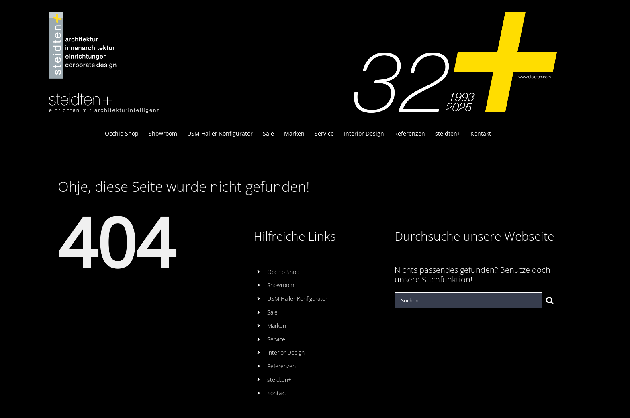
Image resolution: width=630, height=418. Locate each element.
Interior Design (286, 352)
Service (276, 339)
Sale (272, 312)
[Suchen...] (468, 300)
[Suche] (550, 300)
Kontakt (276, 393)
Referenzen (281, 366)
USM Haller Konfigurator (297, 298)
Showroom (280, 285)
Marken (276, 325)
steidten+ (279, 380)
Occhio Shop (283, 272)
